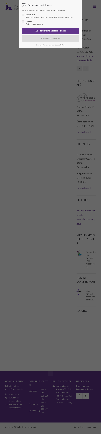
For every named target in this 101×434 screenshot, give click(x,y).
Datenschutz (40, 45)
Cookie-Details (60, 45)
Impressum (50, 45)
